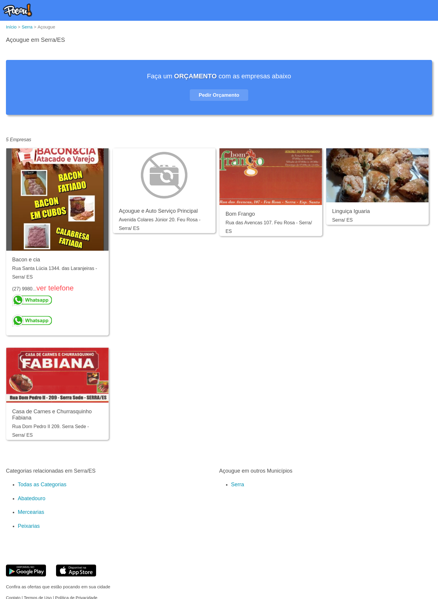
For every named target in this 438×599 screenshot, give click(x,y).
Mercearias (31, 512)
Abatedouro (31, 498)
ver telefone (55, 288)
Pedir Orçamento (219, 95)
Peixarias (29, 526)
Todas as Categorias (42, 484)
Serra (237, 484)
